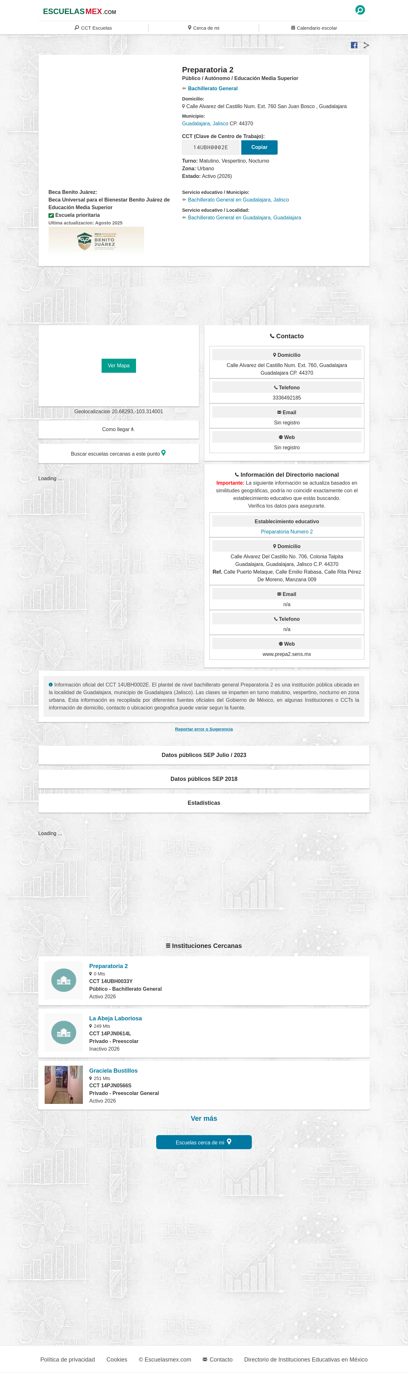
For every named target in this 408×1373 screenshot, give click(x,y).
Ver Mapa (118, 365)
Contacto (217, 1359)
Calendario (314, 27)
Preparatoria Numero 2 (287, 531)
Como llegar (118, 429)
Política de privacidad (67, 1359)
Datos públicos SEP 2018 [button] (204, 779)
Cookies (116, 1359)
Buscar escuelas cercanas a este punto (118, 453)
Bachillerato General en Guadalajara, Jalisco (235, 199)
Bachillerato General (209, 88)
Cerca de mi (203, 27)
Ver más (204, 1118)
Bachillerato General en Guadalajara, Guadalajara (241, 217)
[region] (110, 116)
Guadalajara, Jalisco (205, 123)
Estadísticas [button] (204, 803)
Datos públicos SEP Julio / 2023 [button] (204, 755)
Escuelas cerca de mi (204, 1141)
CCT (93, 27)
